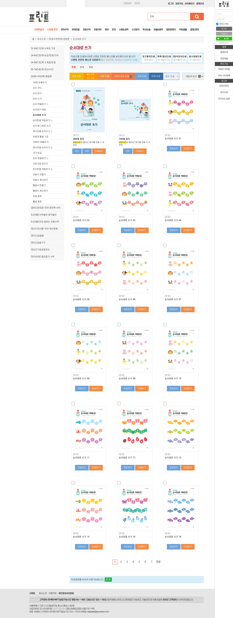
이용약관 (52, 593)
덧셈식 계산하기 (40, 180)
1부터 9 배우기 (40, 82)
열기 (212, 15)
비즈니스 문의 (123, 599)
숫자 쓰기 (37, 98)
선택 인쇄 (104, 76)
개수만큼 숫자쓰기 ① (43, 131)
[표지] (76, 135)
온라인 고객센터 (170, 599)
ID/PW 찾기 (224, 43)
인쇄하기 (99, 151)
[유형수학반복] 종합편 (59, 39)
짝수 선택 (90, 78)
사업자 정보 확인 (59, 608)
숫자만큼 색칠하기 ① (43, 120)
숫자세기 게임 (39, 109)
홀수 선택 (90, 74)
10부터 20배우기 (41, 142)
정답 (91, 67)
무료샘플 (183, 29)
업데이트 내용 (130, 60)
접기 (212, 21)
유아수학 (41, 39)
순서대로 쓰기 (39, 115)
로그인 (171, 3)
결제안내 (200, 3)
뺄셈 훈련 (37, 201)
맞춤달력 (127, 3)
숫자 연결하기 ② (41, 158)
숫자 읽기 (37, 93)
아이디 (220, 14)
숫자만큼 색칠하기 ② (43, 169)
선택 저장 (141, 76)
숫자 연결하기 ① (41, 104)
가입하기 (224, 33)
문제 (82, 67)
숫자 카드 (37, 88)
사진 (77, 151)
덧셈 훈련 (37, 196)
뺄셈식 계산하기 (40, 190)
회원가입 (179, 3)
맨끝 (158, 561)
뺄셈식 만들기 (39, 185)
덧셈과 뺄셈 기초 (41, 136)
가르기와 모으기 (40, 163)
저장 (87, 151)
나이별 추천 (52, 29)
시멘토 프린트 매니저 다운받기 (85, 59)
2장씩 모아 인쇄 (123, 76)
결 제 (108, 579)
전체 (74, 67)
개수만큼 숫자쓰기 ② (43, 147)
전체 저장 (155, 76)
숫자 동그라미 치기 (42, 126)
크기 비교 (37, 153)
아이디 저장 (222, 24)
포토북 (137, 3)
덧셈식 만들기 (39, 174)
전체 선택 (76, 76)
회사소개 (43, 593)
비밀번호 (220, 19)
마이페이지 (189, 3)
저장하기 (173, 148)
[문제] (167, 135)
